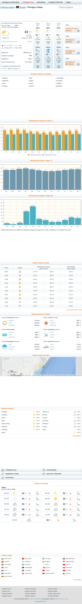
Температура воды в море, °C (41, 160)
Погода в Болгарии (30, 591)
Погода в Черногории (54, 593)
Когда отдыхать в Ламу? (41, 314)
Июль (52, 332)
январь (5, 78)
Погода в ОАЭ (6, 591)
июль (31, 83)
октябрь (59, 81)
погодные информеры (35, 599)
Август (52, 335)
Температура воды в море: (9, 41)
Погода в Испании (7, 593)
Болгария (7, 558)
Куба (6, 567)
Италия (27, 564)
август (31, 86)
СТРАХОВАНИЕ (51, 470)
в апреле (4, 68)
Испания (7, 564)
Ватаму (44, 415)
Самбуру (4, 429)
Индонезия (70, 561)
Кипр (47, 564)
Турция (68, 570)
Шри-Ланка (8, 576)
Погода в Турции (52, 589)
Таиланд (28, 570)
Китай (68, 564)
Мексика (69, 567)
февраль (5, 81)
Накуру (44, 426)
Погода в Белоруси (53, 596)
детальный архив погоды (74, 309)
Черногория (49, 573)
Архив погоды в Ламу (41, 263)
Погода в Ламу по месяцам (41, 74)
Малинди (45, 420)
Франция (7, 573)
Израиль (28, 561)
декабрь (59, 86)
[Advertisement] (41, 15)
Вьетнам (28, 558)
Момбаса (45, 423)
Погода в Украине (30, 596)
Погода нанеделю (70, 41)
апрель (5, 86)
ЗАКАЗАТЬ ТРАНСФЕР (53, 474)
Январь (11, 320)
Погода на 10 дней (41, 483)
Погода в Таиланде (30, 589)
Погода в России (6, 596)
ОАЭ (5, 570)
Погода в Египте (6, 589)
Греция (48, 558)
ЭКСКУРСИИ (41, 2)
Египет (6, 561)
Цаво (44, 429)
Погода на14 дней (70, 52)
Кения (23, 7)
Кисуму (44, 417)
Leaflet (23, 375)
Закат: (16, 45)
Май (10, 344)
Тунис (47, 570)
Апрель (52, 323)
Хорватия (28, 573)
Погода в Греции (52, 591)
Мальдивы (28, 567)
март (4, 83)
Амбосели (45, 412)
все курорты (77, 435)
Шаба (3, 432)
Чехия (68, 573)
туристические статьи (61, 599)
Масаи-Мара (6, 423)
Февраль (12, 325)
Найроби (4, 426)
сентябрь (60, 78)
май (30, 78)
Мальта (47, 567)
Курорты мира (7, 7)
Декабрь (12, 337)
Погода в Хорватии (30, 593)
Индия (47, 561)
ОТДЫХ (68, 2)
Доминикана (70, 558)
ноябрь (59, 83)
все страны (77, 579)
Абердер (4, 412)
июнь (31, 81)
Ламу (3, 420)
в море (71, 29)
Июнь (52, 337)
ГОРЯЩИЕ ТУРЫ (28, 2)
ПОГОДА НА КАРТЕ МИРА (10, 2)
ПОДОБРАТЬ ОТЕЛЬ (12, 474)
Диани (4, 417)
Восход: (6, 45)
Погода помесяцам (70, 63)
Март (10, 323)
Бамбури (4, 415)
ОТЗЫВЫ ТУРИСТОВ (55, 2)
